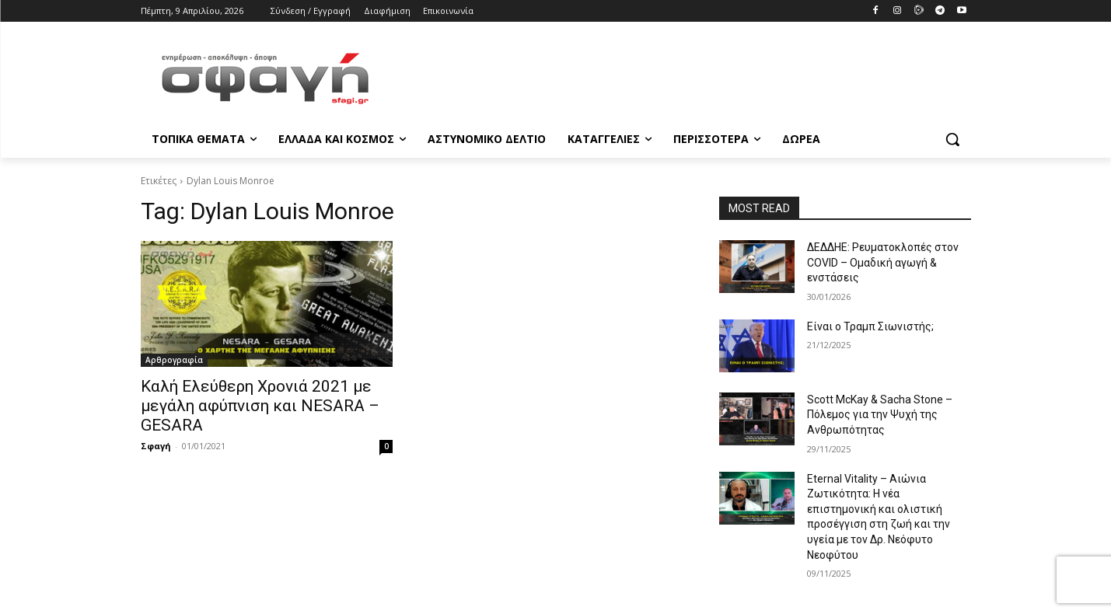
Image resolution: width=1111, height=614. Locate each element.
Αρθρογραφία (174, 359)
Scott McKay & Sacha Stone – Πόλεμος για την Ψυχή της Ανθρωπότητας (879, 414)
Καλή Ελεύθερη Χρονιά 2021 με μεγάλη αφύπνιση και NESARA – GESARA (260, 405)
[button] (952, 139)
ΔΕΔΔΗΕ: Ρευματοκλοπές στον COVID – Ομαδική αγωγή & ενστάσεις (883, 262)
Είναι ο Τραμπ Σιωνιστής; (870, 326)
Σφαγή (156, 446)
